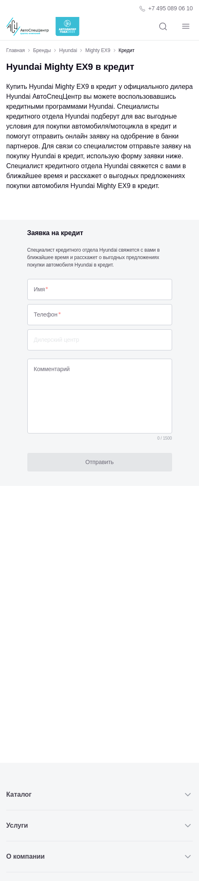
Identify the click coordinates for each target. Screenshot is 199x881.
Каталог (99, 795)
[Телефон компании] (166, 8)
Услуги (99, 826)
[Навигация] (185, 26)
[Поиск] (163, 26)
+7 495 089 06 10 (170, 8)
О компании (99, 857)
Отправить (99, 462)
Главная (15, 50)
